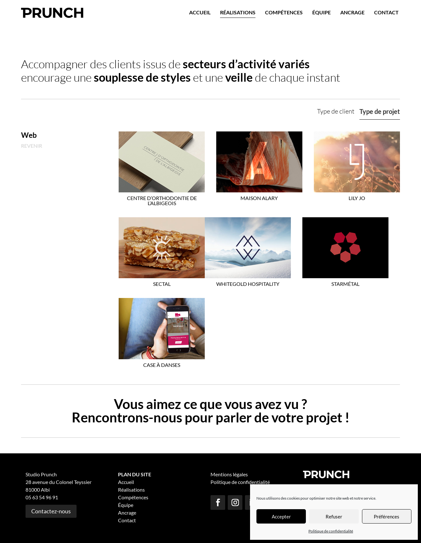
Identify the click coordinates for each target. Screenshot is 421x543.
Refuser (334, 516)
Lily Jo (357, 198)
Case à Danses (161, 365)
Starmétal (345, 284)
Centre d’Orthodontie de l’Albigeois (162, 200)
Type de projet (379, 111)
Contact (386, 12)
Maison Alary (259, 198)
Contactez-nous (51, 511)
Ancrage (352, 12)
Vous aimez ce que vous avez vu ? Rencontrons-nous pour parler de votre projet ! (211, 410)
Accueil (200, 12)
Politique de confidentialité (330, 531)
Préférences (386, 516)
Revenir (31, 146)
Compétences (284, 12)
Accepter (281, 516)
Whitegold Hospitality (247, 284)
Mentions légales (229, 474)
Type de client (335, 111)
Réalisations (237, 12)
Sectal (162, 284)
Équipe (321, 12)
